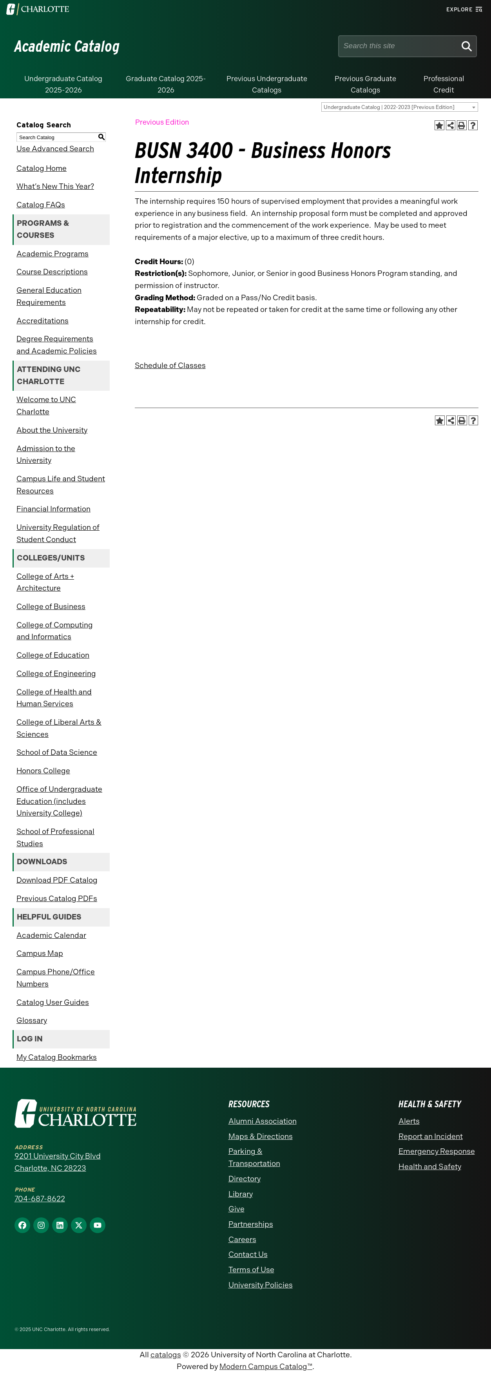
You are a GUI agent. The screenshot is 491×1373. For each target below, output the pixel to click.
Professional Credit (444, 84)
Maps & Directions (260, 1136)
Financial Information (53, 508)
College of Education (52, 655)
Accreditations (42, 320)
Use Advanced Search (55, 148)
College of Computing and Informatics (54, 631)
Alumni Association (262, 1121)
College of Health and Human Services (54, 698)
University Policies (260, 1285)
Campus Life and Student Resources (60, 484)
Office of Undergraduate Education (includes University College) (59, 801)
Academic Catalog (67, 46)
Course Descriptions (52, 271)
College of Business (50, 606)
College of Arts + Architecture (45, 582)
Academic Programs (52, 253)
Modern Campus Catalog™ (265, 1366)
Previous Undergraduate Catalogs (266, 84)
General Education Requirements (49, 296)
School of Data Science (56, 752)
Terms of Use (251, 1269)
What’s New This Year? (55, 186)
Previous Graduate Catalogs (365, 84)
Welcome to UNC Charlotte (46, 405)
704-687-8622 (39, 1198)
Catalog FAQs (40, 204)
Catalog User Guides (52, 1002)
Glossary (31, 1020)
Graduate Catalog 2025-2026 (166, 84)
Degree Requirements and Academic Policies (56, 344)
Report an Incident (431, 1136)
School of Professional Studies (55, 837)
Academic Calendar (51, 935)
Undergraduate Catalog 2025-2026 (63, 84)
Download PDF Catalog (57, 880)
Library (240, 1194)
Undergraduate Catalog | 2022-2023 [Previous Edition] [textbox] (389, 107)
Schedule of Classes (170, 365)
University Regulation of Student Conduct (58, 533)
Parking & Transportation (254, 1157)
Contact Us (248, 1254)
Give (236, 1208)
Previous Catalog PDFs (56, 898)
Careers (242, 1239)
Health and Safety (430, 1166)
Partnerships (250, 1224)
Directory (244, 1178)
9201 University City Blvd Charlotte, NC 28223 (57, 1162)
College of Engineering (56, 673)
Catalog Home (41, 168)
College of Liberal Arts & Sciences (58, 728)
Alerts (409, 1121)
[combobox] (399, 107)
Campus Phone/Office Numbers (55, 977)
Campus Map (39, 953)
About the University (51, 430)
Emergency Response (437, 1151)
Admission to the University (45, 454)
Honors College (43, 770)
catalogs (165, 1354)
